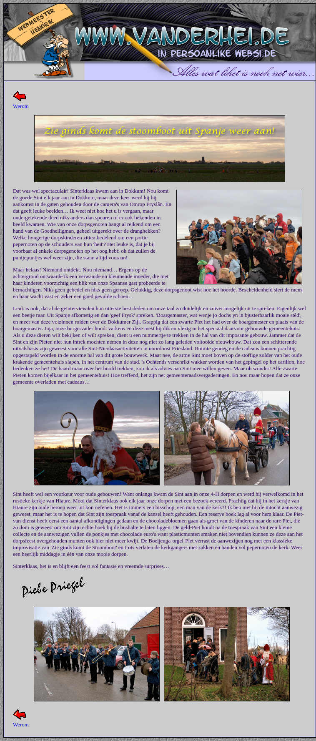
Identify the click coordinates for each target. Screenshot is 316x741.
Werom (21, 106)
